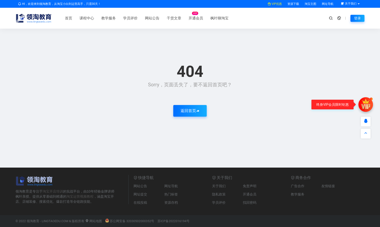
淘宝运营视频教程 (80, 196)
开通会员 (196, 18)
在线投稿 (140, 202)
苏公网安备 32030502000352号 (129, 221)
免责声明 (249, 186)
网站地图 (93, 221)
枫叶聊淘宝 (219, 18)
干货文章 (174, 18)
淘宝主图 (310, 4)
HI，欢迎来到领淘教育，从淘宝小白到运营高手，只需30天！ (59, 4)
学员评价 (130, 18)
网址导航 (327, 4)
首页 (68, 18)
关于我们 (219, 186)
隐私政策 (219, 194)
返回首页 (190, 110)
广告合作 (297, 186)
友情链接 (328, 186)
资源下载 (293, 4)
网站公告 (152, 18)
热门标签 (171, 194)
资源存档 (171, 202)
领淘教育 (33, 221)
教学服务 (108, 18)
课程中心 (86, 18)
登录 (357, 18)
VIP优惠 (275, 4)
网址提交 (140, 194)
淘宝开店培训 (53, 191)
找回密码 (249, 202)
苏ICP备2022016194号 (174, 221)
